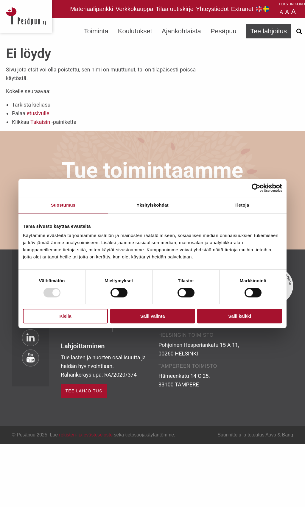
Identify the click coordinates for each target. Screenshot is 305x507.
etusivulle (38, 113)
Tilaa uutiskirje (175, 9)
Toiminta (96, 31)
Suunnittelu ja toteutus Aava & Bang (255, 434)
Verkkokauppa (134, 9)
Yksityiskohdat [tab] (152, 205)
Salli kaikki (239, 316)
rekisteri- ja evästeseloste (86, 434)
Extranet (242, 9)
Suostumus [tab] (63, 205)
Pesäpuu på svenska (266, 9)
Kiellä (65, 316)
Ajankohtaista (181, 31)
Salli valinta (152, 316)
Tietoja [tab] (242, 205)
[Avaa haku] (299, 31)
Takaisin (40, 122)
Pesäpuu (26, 16)
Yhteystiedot (212, 9)
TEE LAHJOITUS (83, 391)
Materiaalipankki (91, 9)
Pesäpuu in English (259, 9)
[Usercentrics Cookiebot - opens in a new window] (256, 187)
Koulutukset (135, 31)
